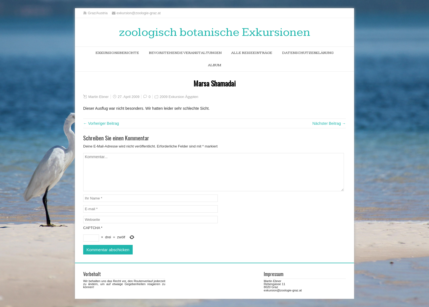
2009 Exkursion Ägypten (179, 97)
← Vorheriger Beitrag (101, 123)
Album (214, 65)
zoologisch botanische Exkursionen (214, 32)
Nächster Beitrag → (329, 123)
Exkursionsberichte (117, 53)
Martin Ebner (98, 97)
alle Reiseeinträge (251, 53)
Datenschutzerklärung (308, 53)
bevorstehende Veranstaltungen (185, 53)
